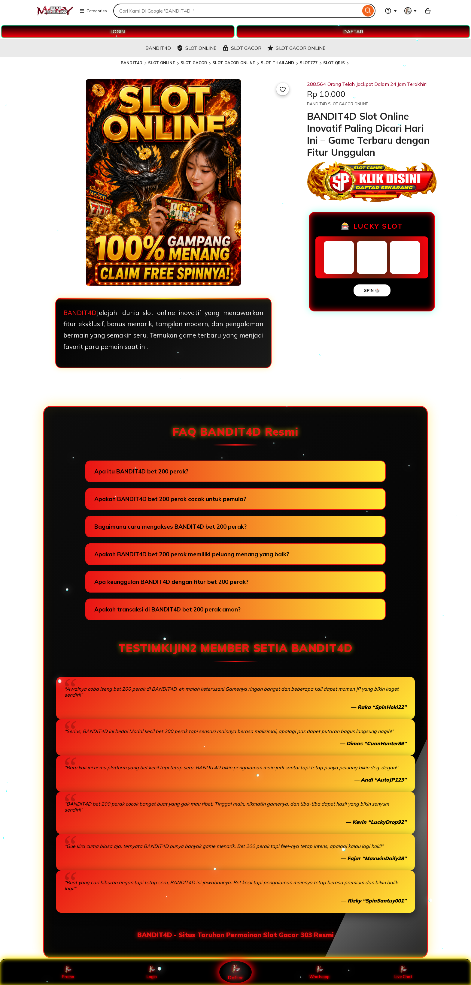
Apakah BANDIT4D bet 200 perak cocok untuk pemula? (170, 499)
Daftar (235, 972)
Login (152, 972)
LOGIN (118, 32)
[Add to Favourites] (282, 89)
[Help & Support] (391, 11)
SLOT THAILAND (277, 62)
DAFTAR (353, 32)
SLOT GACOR (194, 62)
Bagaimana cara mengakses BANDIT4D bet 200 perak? (170, 526)
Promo (68, 972)
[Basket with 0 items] (428, 11)
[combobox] (237, 11)
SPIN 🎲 (372, 290)
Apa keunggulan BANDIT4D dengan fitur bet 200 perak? (171, 581)
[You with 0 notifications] (411, 11)
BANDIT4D (132, 62)
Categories (93, 11)
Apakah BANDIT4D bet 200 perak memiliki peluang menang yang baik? (191, 554)
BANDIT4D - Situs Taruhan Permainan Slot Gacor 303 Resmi (235, 935)
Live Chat (403, 972)
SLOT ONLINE (161, 62)
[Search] (368, 11)
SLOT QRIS (334, 62)
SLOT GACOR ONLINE (233, 62)
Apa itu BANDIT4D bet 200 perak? (141, 471)
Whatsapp (319, 972)
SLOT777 (309, 62)
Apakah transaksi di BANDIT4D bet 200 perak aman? (167, 609)
